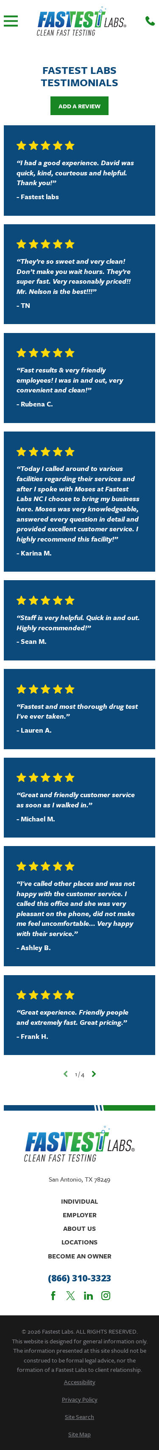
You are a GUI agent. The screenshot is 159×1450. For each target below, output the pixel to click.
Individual (79, 1201)
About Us (79, 1228)
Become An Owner (80, 1256)
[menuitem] (79, 1381)
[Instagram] (105, 1295)
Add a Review (79, 106)
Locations (79, 1242)
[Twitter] (70, 1295)
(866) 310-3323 (79, 1278)
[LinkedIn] (88, 1295)
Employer (80, 1214)
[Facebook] (53, 1295)
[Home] (81, 21)
